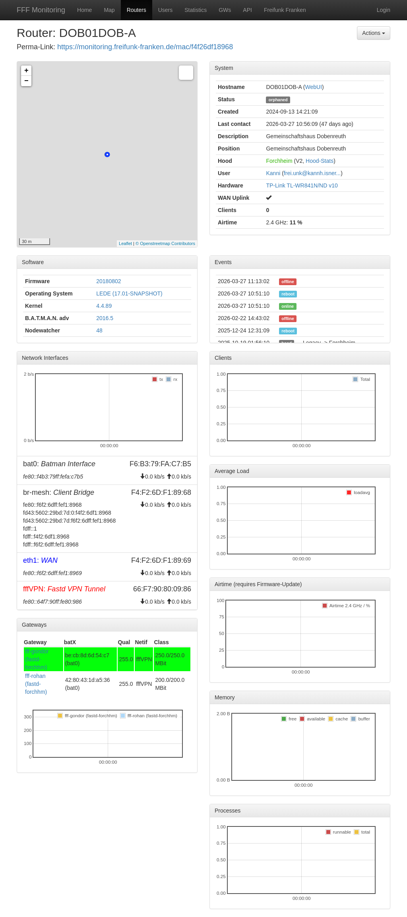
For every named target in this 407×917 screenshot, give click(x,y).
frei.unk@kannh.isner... (312, 173)
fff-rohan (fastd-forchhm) (36, 684)
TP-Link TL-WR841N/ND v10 (301, 185)
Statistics (195, 10)
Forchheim (279, 161)
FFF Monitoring (41, 10)
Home (84, 10)
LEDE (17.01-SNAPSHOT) (129, 293)
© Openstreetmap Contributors (165, 243)
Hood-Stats (319, 161)
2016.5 (104, 318)
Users (165, 10)
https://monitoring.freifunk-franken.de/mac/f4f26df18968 (145, 47)
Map (109, 10)
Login (383, 10)
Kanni (273, 173)
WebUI (313, 87)
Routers (136, 10)
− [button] (26, 81)
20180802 (108, 281)
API (247, 10)
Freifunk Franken (285, 10)
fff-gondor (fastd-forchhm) (36, 659)
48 (99, 330)
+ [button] (26, 70)
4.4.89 (104, 306)
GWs (225, 10)
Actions (373, 33)
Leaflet (125, 243)
